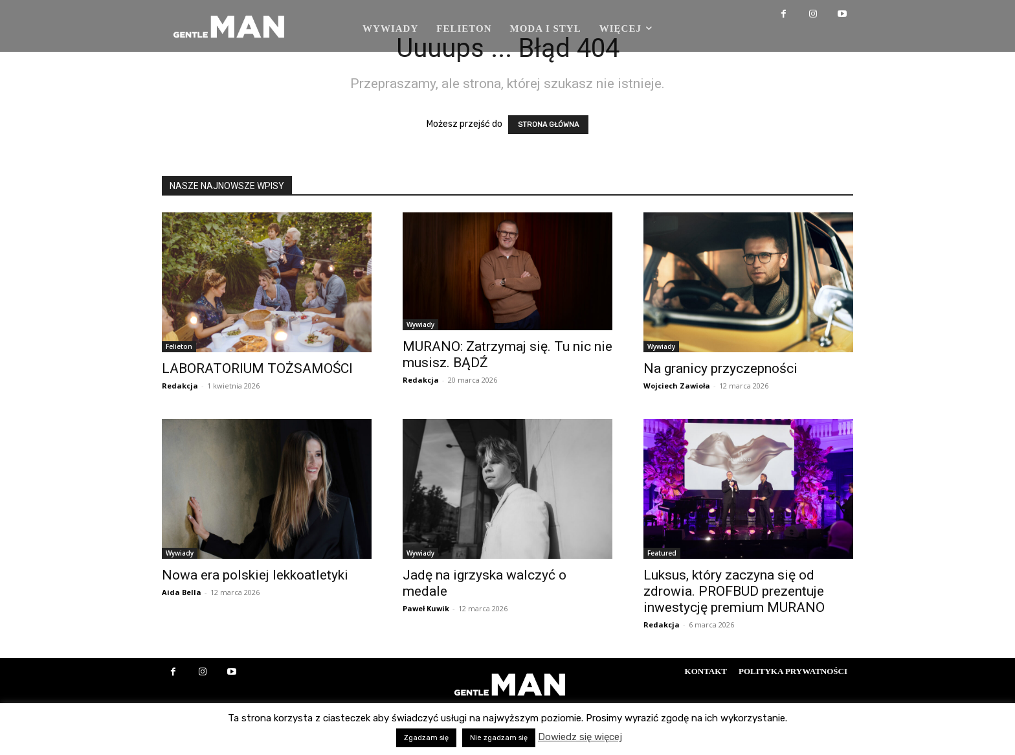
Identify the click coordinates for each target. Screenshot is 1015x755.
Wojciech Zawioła (676, 385)
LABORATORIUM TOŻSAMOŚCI (257, 368)
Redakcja (180, 385)
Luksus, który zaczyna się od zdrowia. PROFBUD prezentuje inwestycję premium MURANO (734, 591)
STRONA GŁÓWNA (548, 124)
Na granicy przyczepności (720, 368)
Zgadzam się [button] (426, 738)
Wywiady (420, 324)
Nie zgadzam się (499, 738)
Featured (661, 553)
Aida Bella (181, 592)
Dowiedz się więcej (580, 737)
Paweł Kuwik (426, 608)
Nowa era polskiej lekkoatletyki (255, 575)
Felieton (179, 346)
